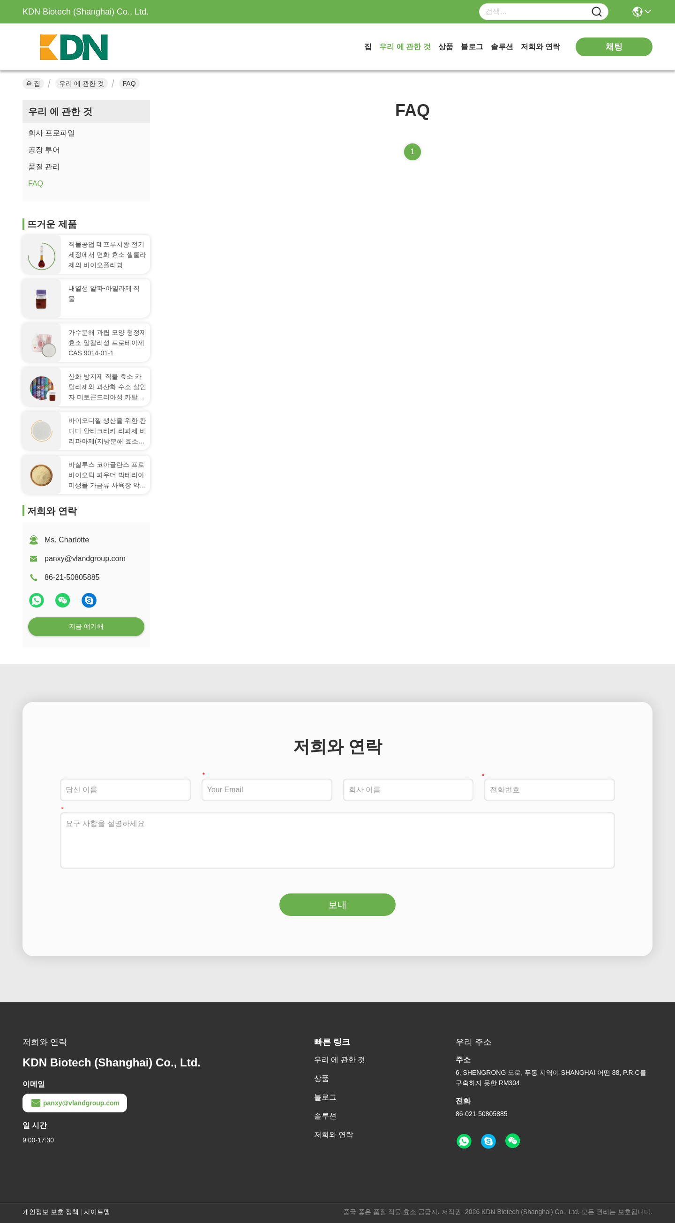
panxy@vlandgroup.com (85, 559)
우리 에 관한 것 (404, 47)
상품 (445, 47)
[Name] (596, 12)
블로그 (472, 47)
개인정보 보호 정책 (50, 1211)
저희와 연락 (540, 47)
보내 (337, 905)
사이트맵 (97, 1211)
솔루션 (502, 47)
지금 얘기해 (86, 626)
